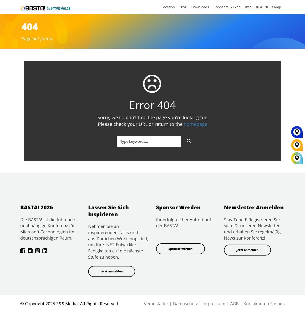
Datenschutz (185, 303)
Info (248, 7)
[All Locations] (297, 158)
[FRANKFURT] (297, 147)
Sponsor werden (180, 249)
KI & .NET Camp (268, 7)
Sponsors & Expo (227, 7)
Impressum (214, 303)
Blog (183, 7)
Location (168, 7)
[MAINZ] (297, 134)
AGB (234, 303)
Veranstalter (156, 303)
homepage (195, 124)
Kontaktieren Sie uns (264, 303)
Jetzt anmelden (112, 271)
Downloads (200, 7)
